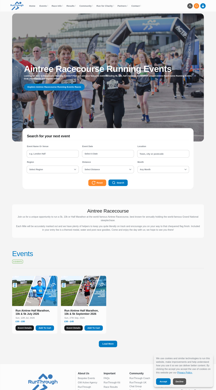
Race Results (111, 387)
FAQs (106, 378)
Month (140, 162)
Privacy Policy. (184, 372)
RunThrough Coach (139, 378)
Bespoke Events (86, 378)
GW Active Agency (87, 382)
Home (32, 6)
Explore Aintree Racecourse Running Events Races (56, 87)
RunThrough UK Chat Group (138, 384)
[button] (35, 313)
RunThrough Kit (112, 382)
